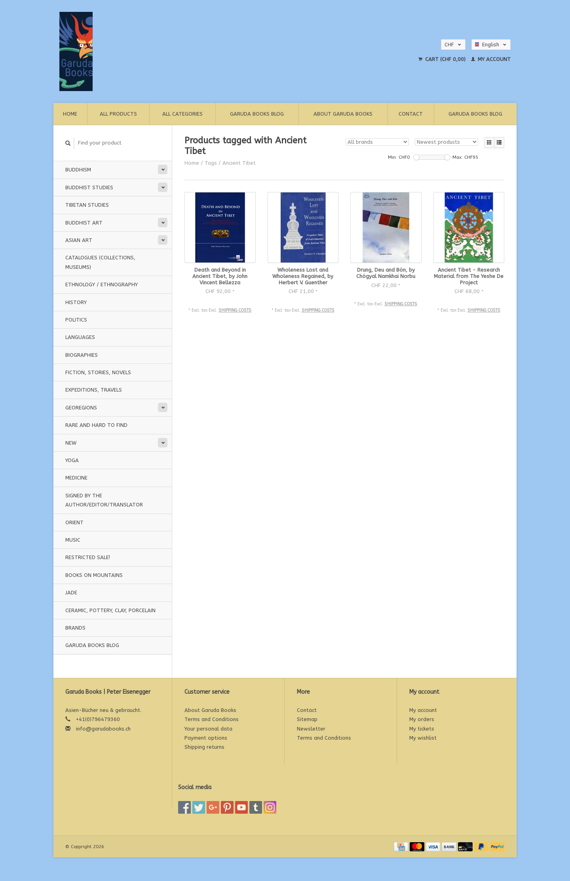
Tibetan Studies (87, 205)
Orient (74, 522)
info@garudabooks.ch (103, 729)
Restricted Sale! (87, 557)
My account (491, 59)
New (70, 443)
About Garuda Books (343, 114)
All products (118, 114)
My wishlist (423, 738)
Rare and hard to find (96, 425)
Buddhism (78, 170)
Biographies (81, 355)
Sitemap (307, 719)
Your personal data (208, 729)
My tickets (421, 729)
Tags (211, 163)
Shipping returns (204, 747)
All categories (182, 114)
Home (70, 114)
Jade (71, 593)
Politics (76, 320)
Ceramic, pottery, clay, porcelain (110, 610)
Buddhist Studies (89, 187)
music (72, 540)
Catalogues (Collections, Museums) (100, 262)
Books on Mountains (94, 575)
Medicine (76, 478)
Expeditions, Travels (93, 390)
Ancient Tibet (239, 163)
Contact (411, 114)
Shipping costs (234, 310)
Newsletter (311, 729)
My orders (421, 719)
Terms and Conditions (211, 719)
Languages (80, 337)
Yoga (72, 460)
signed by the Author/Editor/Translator (104, 500)
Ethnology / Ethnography (101, 284)
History (76, 302)
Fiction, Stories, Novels (98, 372)
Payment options (205, 738)
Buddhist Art (84, 223)
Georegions (81, 408)
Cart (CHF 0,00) (442, 59)
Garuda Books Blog (257, 114)
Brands (75, 628)
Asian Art (78, 240)
